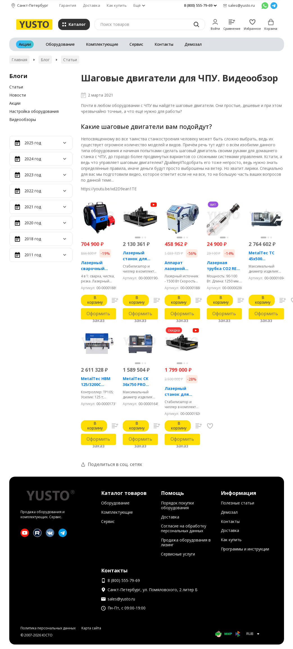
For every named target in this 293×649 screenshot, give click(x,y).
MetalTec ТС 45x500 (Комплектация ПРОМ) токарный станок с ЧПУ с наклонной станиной (265, 256)
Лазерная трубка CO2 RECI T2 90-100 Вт (223, 265)
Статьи (70, 59)
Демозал (193, 44)
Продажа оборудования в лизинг (186, 542)
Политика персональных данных (48, 628)
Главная (19, 59)
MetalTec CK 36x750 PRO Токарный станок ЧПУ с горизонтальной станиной (140, 381)
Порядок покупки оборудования (177, 505)
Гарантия (67, 5)
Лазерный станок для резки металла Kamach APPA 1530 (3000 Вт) (181, 391)
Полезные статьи (237, 503)
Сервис (136, 44)
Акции (25, 44)
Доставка (91, 5)
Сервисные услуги (178, 554)
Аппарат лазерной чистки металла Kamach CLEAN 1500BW (182, 265)
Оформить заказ (98, 314)
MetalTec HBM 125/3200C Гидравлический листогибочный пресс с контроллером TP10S (98, 381)
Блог (45, 59)
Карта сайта (91, 628)
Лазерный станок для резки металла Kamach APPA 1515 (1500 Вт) (139, 256)
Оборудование (60, 44)
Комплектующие (102, 44)
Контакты (164, 44)
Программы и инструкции (245, 549)
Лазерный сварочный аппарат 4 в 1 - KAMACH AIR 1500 (98, 265)
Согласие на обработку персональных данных (183, 528)
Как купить (117, 5)
